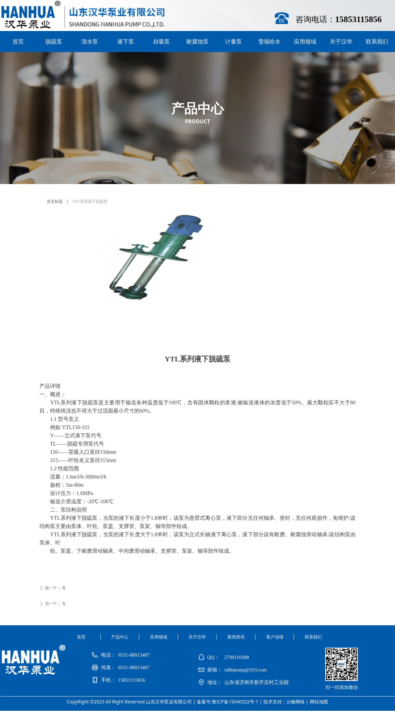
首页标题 (55, 201)
